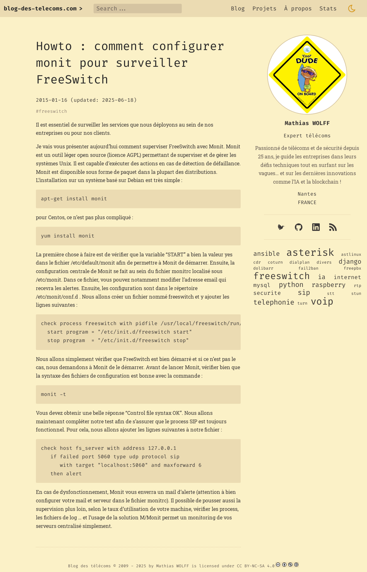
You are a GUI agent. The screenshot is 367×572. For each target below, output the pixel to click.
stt (331, 293)
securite (267, 293)
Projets (264, 8)
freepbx (352, 268)
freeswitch (53, 111)
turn (302, 303)
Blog (238, 8)
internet (347, 277)
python (291, 284)
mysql (262, 285)
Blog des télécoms (89, 566)
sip (304, 292)
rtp (357, 285)
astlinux (351, 254)
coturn (275, 262)
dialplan (300, 262)
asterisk (310, 252)
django (350, 261)
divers (324, 262)
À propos (298, 8)
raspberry (329, 285)
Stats (328, 8)
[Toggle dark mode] (352, 8)
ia (321, 277)
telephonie (273, 302)
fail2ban (308, 268)
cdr (257, 262)
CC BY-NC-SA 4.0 (256, 566)
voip (322, 301)
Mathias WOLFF (172, 566)
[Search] (138, 8)
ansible (266, 253)
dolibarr (263, 268)
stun (356, 293)
